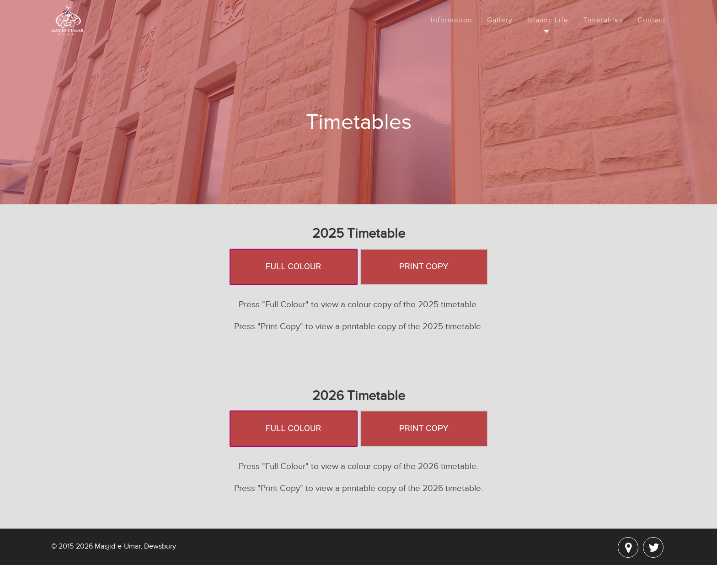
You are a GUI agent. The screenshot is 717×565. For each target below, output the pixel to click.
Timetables (603, 20)
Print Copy (424, 266)
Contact (651, 20)
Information (451, 20)
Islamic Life (547, 20)
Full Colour (293, 266)
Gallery (500, 20)
